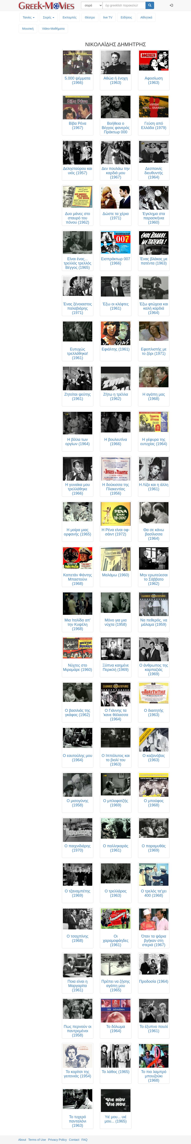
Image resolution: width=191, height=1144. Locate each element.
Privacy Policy (57, 1139)
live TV (107, 17)
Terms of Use (37, 1139)
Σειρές (48, 17)
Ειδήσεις (126, 17)
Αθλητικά (146, 17)
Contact (74, 1139)
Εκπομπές (69, 17)
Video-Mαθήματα (53, 28)
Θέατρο (90, 17)
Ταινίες (29, 17)
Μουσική (28, 28)
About (22, 1139)
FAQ (84, 1139)
